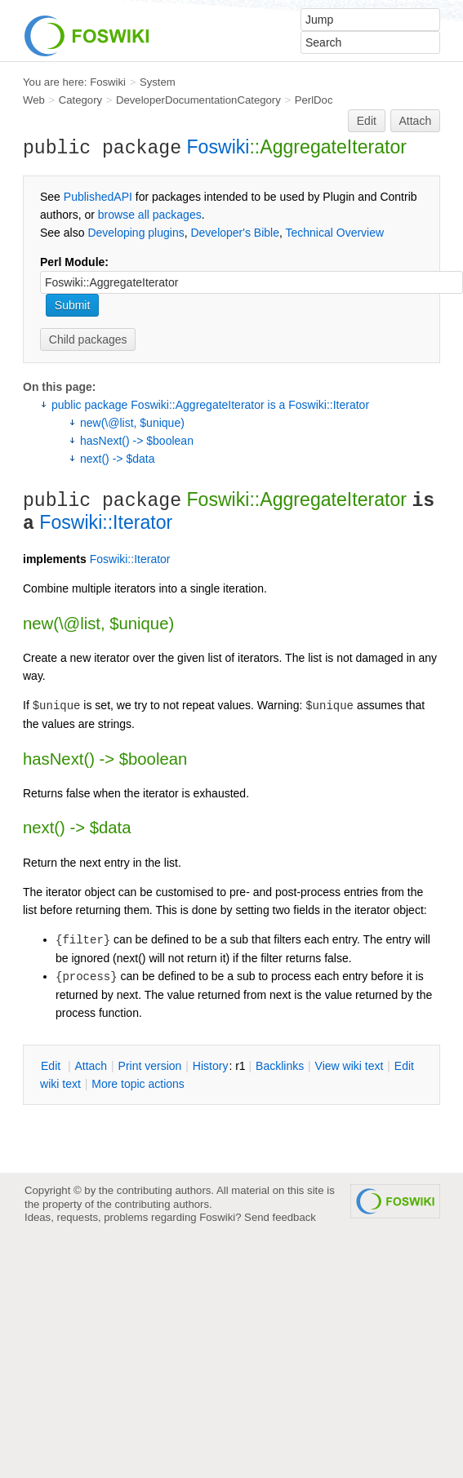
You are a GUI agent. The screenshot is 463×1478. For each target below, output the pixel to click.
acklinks (280, 1065)
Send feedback (280, 1217)
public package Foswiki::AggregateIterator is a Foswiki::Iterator (210, 404)
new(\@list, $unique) (132, 422)
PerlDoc (314, 100)
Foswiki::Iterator (105, 522)
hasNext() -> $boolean (137, 440)
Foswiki (108, 82)
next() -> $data (117, 458)
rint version (150, 1065)
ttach (90, 1065)
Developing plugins (135, 232)
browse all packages (150, 214)
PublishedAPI (98, 196)
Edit (366, 120)
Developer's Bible (234, 232)
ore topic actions (138, 1083)
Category (80, 100)
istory (211, 1065)
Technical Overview (335, 232)
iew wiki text (349, 1065)
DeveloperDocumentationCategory (198, 100)
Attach (415, 120)
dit (52, 1065)
